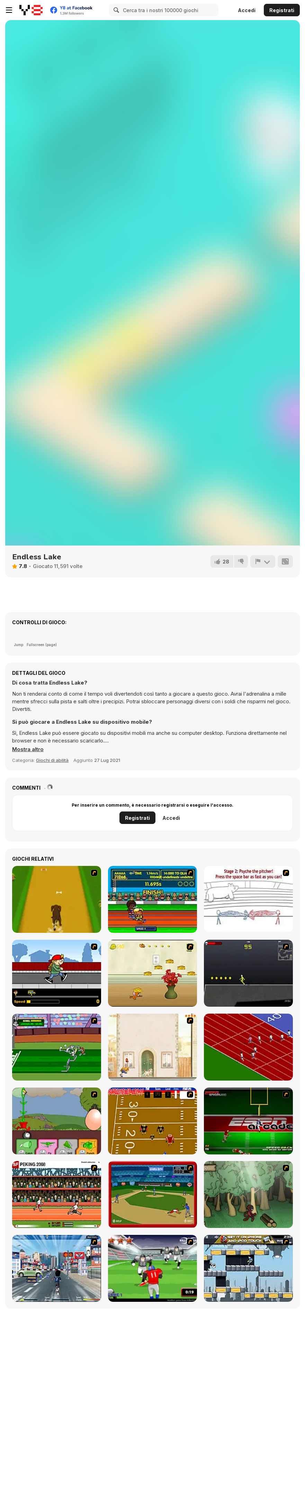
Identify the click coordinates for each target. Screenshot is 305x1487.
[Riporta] (262, 561)
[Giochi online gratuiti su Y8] (31, 10)
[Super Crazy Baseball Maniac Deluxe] (248, 899)
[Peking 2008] (56, 1194)
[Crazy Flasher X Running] (248, 973)
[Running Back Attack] (152, 1268)
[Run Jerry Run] (152, 973)
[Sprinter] (248, 1047)
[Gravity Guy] (248, 1268)
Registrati (281, 10)
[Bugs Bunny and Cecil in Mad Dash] (56, 1047)
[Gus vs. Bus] (56, 973)
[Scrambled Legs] (152, 1121)
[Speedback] (248, 1121)
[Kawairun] (248, 1194)
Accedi (246, 10)
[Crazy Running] (56, 1268)
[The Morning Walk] (152, 1047)
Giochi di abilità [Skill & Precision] (52, 760)
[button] (28, 749)
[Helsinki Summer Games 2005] (152, 899)
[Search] (115, 10)
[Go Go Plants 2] (56, 1121)
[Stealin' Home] (152, 1194)
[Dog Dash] (56, 899)
